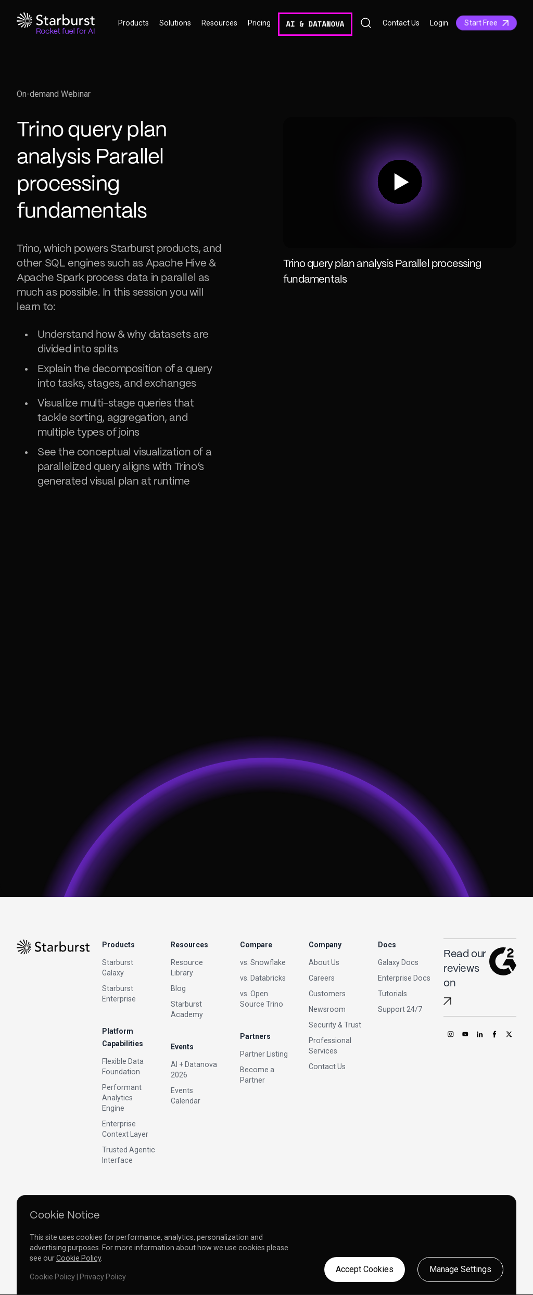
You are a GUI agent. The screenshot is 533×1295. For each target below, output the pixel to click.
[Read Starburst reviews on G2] (447, 1001)
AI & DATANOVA (315, 23)
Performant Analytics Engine (122, 1097)
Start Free (486, 23)
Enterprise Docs (404, 978)
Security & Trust (335, 1025)
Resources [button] (219, 23)
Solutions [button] (175, 23)
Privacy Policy (103, 1277)
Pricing (259, 23)
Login (439, 23)
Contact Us (401, 23)
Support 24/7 (400, 1009)
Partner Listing (264, 1054)
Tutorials (392, 993)
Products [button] (133, 23)
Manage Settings (460, 1269)
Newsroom (327, 1009)
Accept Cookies (365, 1269)
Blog (178, 988)
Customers (327, 993)
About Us (324, 962)
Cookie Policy (78, 1258)
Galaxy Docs (398, 962)
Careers (322, 978)
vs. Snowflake (263, 962)
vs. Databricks (263, 978)
